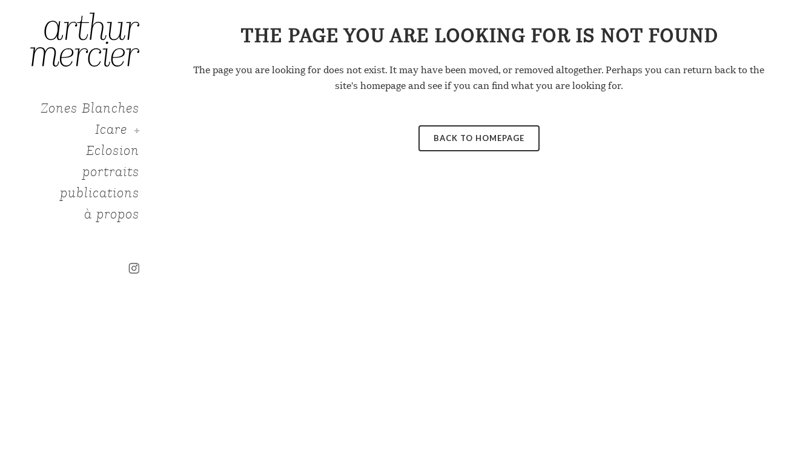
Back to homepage (479, 138)
